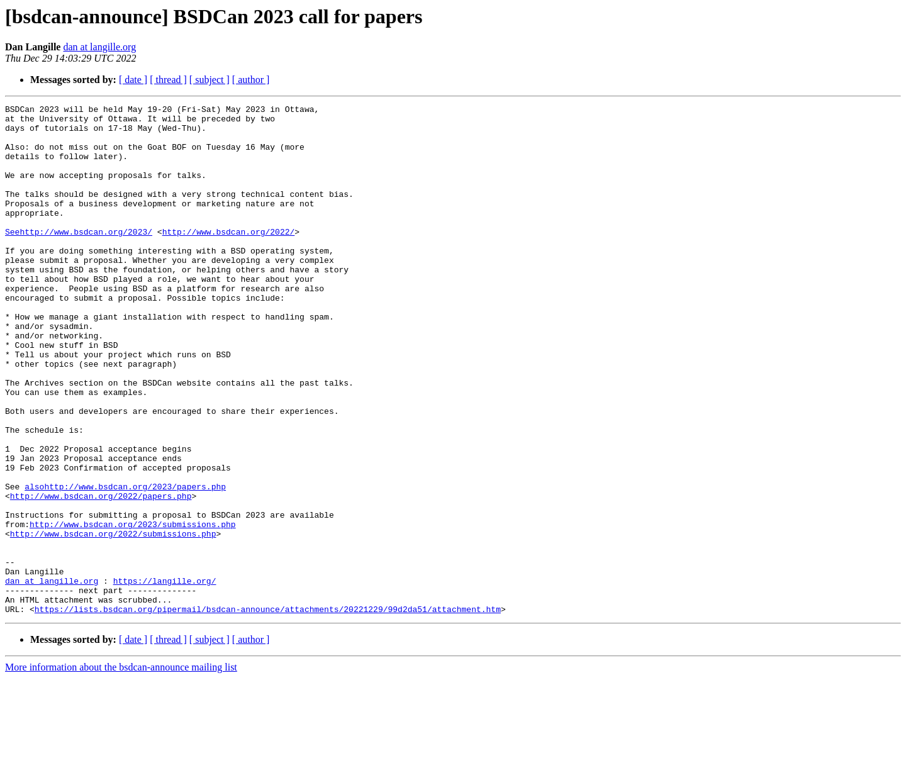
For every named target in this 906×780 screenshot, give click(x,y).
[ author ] (251, 79)
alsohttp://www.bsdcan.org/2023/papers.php (125, 563)
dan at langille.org (99, 47)
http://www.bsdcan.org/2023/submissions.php (133, 609)
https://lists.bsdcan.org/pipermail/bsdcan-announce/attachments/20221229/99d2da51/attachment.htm (268, 710)
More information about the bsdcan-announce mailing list (121, 769)
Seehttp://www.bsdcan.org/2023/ (78, 258)
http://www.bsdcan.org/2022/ (228, 258)
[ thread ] (168, 79)
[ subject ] (209, 79)
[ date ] (133, 79)
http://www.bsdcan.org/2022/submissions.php (113, 620)
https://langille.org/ (164, 676)
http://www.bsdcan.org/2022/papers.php (101, 575)
